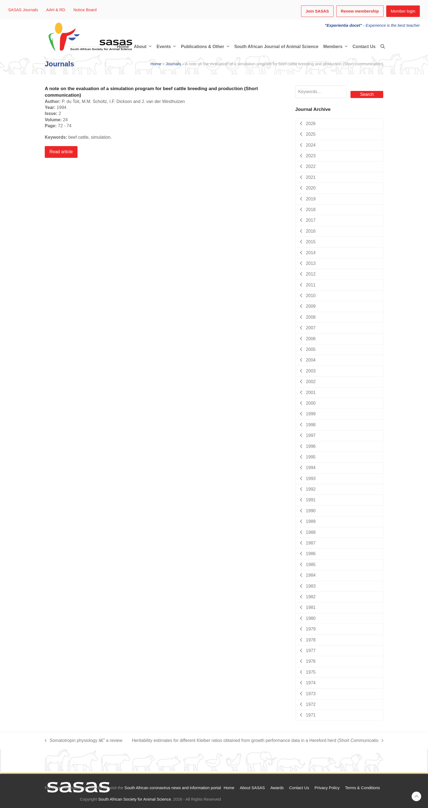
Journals (173, 64)
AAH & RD (55, 10)
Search (367, 94)
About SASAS (252, 788)
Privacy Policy (327, 788)
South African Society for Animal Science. (135, 799)
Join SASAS (317, 11)
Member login (403, 11)
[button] (382, 47)
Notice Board (85, 10)
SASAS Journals (23, 10)
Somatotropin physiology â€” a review (83, 741)
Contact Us (299, 788)
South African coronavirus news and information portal (172, 788)
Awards (277, 788)
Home (155, 64)
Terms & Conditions (362, 788)
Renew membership (360, 11)
